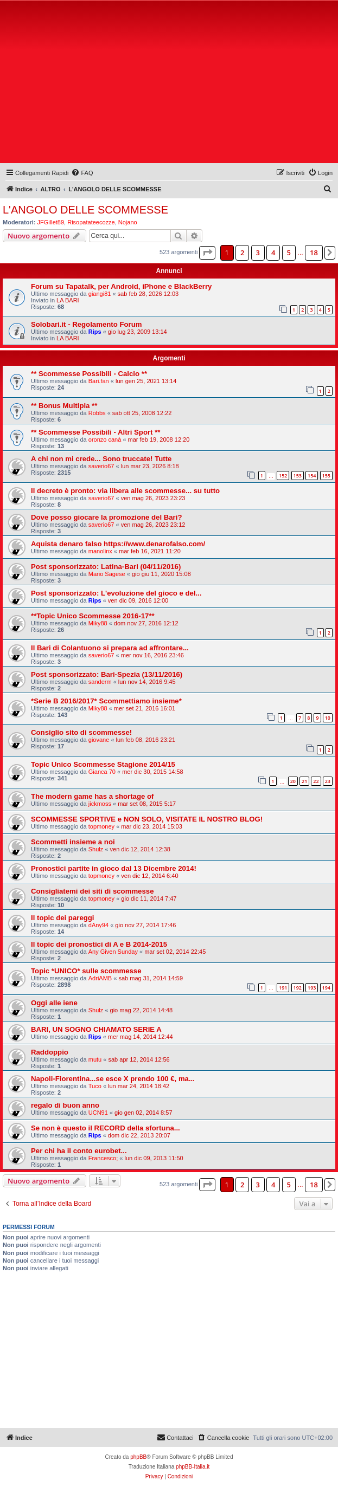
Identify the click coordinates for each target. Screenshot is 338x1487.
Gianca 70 (102, 771)
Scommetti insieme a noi (73, 842)
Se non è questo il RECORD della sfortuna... (105, 1128)
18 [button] (314, 252)
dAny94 (98, 925)
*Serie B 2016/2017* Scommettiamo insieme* (106, 701)
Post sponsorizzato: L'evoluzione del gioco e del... (116, 593)
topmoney (101, 826)
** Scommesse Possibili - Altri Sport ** (95, 432)
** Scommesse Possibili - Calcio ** (89, 374)
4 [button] (273, 252)
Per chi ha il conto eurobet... (79, 1151)
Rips (94, 331)
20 (293, 781)
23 (327, 781)
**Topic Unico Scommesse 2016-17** (93, 616)
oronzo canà (105, 439)
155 (326, 475)
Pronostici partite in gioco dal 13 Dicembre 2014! (113, 868)
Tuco (94, 1086)
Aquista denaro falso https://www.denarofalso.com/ (118, 544)
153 (298, 475)
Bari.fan (98, 381)
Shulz (96, 849)
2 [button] (242, 252)
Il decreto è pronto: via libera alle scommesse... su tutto (125, 491)
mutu (94, 1059)
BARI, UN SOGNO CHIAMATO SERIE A (96, 1029)
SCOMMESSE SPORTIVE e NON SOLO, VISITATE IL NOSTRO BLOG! (147, 819)
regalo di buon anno (65, 1105)
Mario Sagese (106, 574)
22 (315, 781)
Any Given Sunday (113, 951)
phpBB (138, 1457)
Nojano (127, 222)
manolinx (100, 551)
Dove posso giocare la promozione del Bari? (106, 517)
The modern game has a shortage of (92, 796)
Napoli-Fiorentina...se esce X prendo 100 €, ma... (113, 1079)
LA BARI (67, 300)
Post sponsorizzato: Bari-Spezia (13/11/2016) (106, 674)
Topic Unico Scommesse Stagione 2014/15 (103, 764)
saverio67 (101, 466)
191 (283, 987)
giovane (99, 739)
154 (312, 475)
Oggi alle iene (54, 1003)
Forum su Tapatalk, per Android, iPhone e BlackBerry (121, 286)
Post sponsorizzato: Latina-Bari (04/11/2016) (106, 567)
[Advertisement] (168, 84)
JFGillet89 (51, 222)
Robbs (97, 413)
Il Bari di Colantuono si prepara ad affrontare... (110, 648)
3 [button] (258, 252)
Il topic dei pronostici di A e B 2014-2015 (99, 944)
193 (312, 987)
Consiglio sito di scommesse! (81, 732)
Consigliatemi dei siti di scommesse (92, 891)
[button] (207, 252)
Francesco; (103, 1158)
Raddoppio (49, 1052)
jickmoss (99, 803)
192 (298, 987)
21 (304, 781)
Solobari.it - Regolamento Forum (86, 324)
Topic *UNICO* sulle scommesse (86, 971)
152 (283, 475)
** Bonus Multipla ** (64, 406)
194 (326, 987)
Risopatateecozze (90, 222)
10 (327, 717)
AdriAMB (100, 978)
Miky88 (97, 623)
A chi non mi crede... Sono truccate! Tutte (101, 459)
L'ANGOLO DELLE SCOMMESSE (85, 210)
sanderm (100, 681)
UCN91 (98, 1112)
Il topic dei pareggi (62, 918)
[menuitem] (82, 172)
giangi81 (99, 293)
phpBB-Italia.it (192, 1467)
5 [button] (289, 252)
